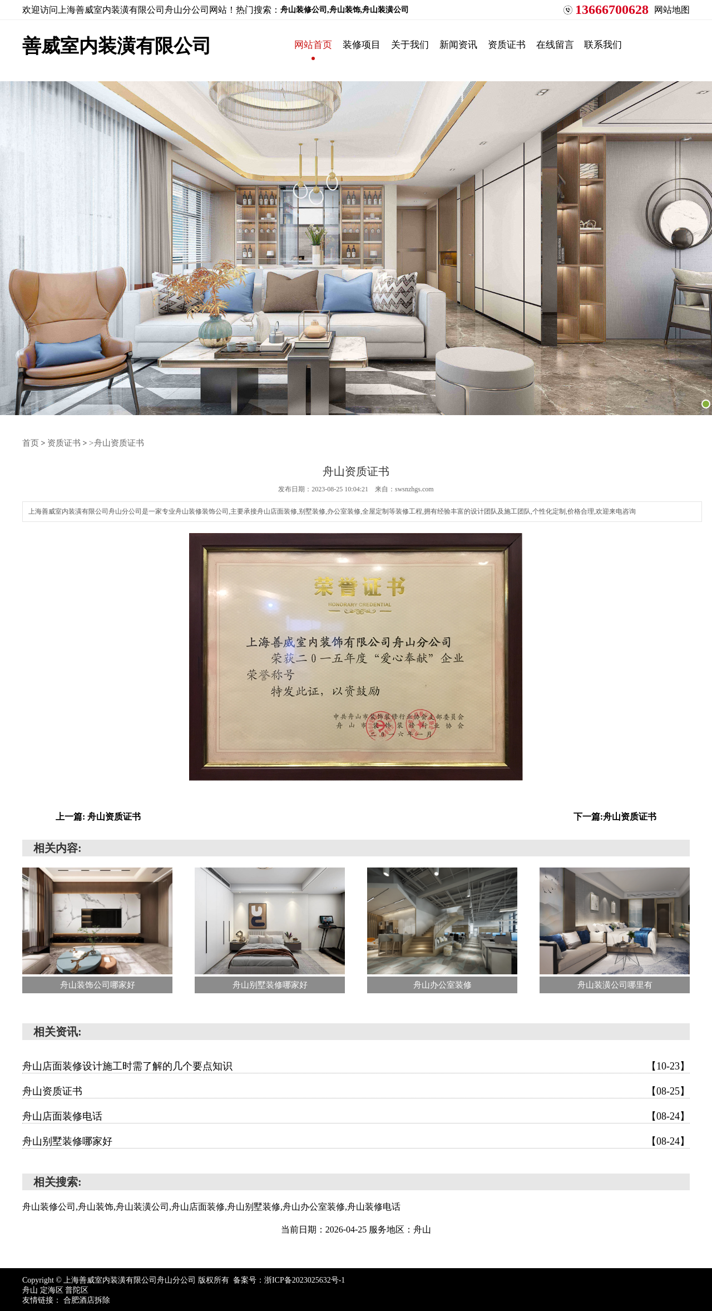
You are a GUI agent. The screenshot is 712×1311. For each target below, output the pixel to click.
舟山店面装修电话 (356, 1114)
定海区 (53, 1288)
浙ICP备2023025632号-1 (304, 1278)
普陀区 (76, 1288)
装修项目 (374, 44)
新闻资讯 (488, 44)
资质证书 (545, 44)
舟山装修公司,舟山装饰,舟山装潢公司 (344, 10)
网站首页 (318, 44)
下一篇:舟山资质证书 (614, 815)
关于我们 (431, 44)
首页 (30, 442)
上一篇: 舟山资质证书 (98, 815)
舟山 (31, 1288)
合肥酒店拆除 (86, 1298)
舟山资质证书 (356, 1089)
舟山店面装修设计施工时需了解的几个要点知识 (356, 1064)
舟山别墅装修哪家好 (356, 1139)
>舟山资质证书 (111, 442)
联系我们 (658, 44)
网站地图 (672, 9)
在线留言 (601, 44)
